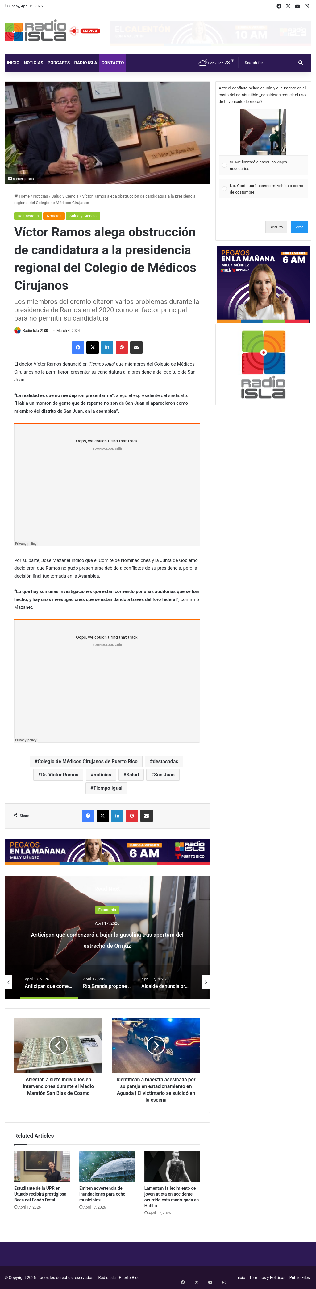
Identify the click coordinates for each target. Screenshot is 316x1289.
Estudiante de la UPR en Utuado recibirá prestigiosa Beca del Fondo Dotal (40, 1194)
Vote (299, 227)
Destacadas (28, 216)
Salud (132, 775)
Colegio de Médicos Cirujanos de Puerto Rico (88, 762)
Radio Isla (85, 62)
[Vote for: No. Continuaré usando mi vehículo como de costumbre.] (263, 189)
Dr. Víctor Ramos (59, 775)
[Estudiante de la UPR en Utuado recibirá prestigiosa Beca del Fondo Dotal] (42, 1167)
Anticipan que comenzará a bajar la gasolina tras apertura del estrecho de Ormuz (107, 944)
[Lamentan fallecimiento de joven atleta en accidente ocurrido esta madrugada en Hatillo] (172, 1167)
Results (276, 227)
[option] (107, 937)
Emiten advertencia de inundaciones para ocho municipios (102, 1194)
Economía (107, 910)
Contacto (113, 62)
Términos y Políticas (267, 1277)
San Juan (164, 775)
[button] (263, 132)
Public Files (299, 1277)
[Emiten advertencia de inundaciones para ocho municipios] (107, 1167)
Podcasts (59, 62)
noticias (102, 775)
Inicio (13, 62)
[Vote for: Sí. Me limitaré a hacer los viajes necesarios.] (263, 142)
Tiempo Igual (107, 788)
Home (22, 196)
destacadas (165, 762)
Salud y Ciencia (65, 196)
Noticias (33, 62)
